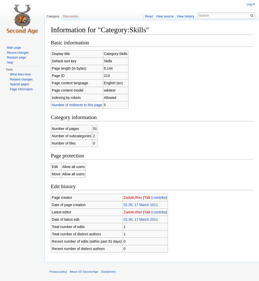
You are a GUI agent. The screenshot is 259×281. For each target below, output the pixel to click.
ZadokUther (132, 197)
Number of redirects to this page (77, 105)
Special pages (19, 84)
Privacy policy (58, 271)
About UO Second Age (84, 271)
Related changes (21, 79)
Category (52, 16)
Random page (16, 57)
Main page (14, 47)
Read (149, 16)
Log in (251, 4)
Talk (147, 197)
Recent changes (18, 52)
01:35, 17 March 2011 (140, 205)
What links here (20, 74)
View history (185, 16)
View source (165, 16)
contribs (159, 197)
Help (10, 62)
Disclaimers (108, 271)
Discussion (70, 16)
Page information (21, 89)
